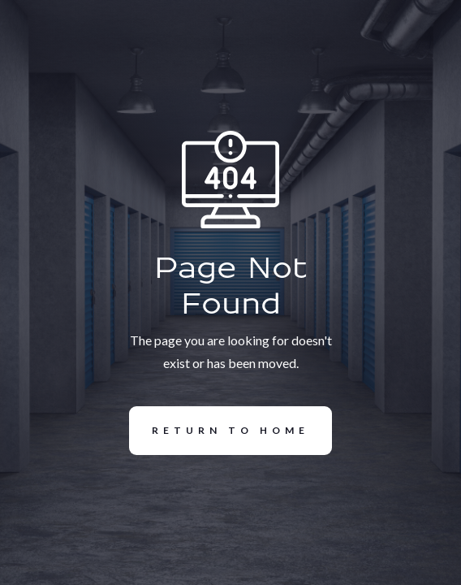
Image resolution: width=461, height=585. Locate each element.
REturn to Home (219, 430)
